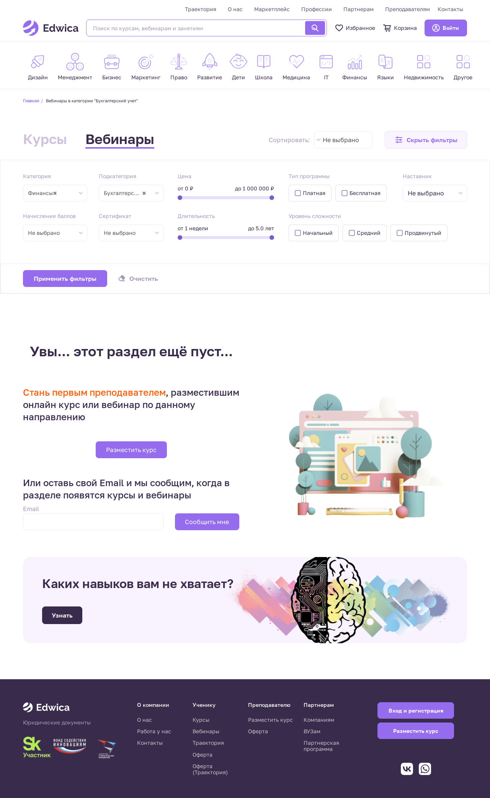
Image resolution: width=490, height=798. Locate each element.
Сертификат (115, 216)
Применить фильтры (65, 278)
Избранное (355, 28)
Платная (314, 193)
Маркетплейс (272, 9)
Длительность (196, 216)
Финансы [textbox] (42, 193)
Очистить (143, 278)
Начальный (318, 232)
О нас (235, 9)
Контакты (450, 9)
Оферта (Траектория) (210, 769)
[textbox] (430, 193)
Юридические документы (57, 722)
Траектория (200, 9)
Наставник (417, 176)
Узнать (62, 615)
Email (31, 509)
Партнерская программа (321, 746)
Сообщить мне (207, 522)
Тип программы (309, 176)
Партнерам (358, 9)
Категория (37, 176)
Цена (184, 176)
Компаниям (319, 720)
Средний (369, 232)
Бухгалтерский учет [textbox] (129, 193)
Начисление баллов (49, 216)
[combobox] (343, 139)
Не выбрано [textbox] (341, 140)
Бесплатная (365, 193)
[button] (426, 140)
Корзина (400, 28)
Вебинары (119, 139)
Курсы (45, 139)
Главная (31, 100)
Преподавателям (407, 9)
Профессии (316, 9)
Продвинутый (423, 232)
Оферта (202, 754)
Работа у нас (154, 731)
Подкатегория (117, 176)
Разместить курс (131, 450)
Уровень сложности (315, 216)
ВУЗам (312, 731)
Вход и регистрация (416, 710)
